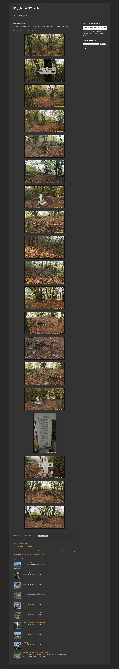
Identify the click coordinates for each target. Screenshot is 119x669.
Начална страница (44, 551)
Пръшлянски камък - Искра (31, 583)
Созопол (25, 633)
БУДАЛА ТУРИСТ (28, 8)
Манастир (21, 538)
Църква (31, 538)
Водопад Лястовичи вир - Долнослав (34, 623)
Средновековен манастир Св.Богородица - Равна (38, 593)
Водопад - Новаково (29, 573)
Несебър (25, 643)
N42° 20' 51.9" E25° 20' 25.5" (27, 31)
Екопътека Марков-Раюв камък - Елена (35, 652)
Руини (27, 538)
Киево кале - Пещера (29, 563)
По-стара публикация (69, 551)
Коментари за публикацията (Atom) (33, 554)
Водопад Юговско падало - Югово (33, 613)
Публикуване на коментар (23, 547)
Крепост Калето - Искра (30, 603)
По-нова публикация (19, 551)
